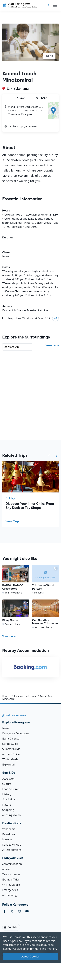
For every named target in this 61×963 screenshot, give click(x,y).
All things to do (11, 815)
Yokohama (21, 88)
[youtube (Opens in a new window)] (27, 911)
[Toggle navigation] (55, 5)
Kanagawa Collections (15, 733)
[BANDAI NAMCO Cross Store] (15, 579)
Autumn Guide (11, 754)
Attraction (8, 778)
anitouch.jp (16, 126)
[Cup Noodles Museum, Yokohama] (45, 614)
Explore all (8, 764)
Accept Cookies (30, 956)
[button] (49, 456)
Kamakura (8, 834)
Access (6, 869)
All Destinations (11, 850)
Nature (6, 804)
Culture (6, 784)
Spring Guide (10, 744)
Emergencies (10, 890)
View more (9, 636)
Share (41, 98)
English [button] (10, 927)
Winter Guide (10, 759)
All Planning (9, 895)
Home (5, 696)
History (6, 794)
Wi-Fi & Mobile (11, 884)
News (5, 728)
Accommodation (12, 864)
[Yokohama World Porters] (45, 579)
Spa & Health (10, 799)
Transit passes (11, 874)
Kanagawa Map (11, 844)
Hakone (7, 839)
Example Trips (11, 879)
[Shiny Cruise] (15, 612)
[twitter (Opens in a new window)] (12, 911)
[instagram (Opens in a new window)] (19, 911)
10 (49, 56)
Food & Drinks (11, 789)
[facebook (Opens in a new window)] (4, 911)
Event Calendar (11, 738)
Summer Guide (11, 749)
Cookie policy (21, 948)
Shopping (8, 810)
